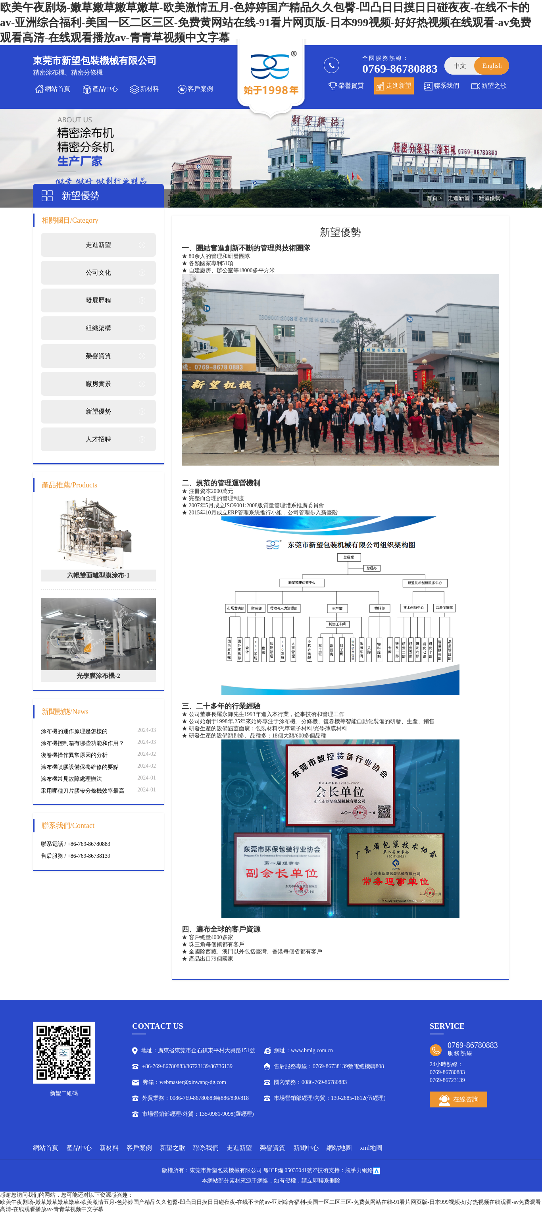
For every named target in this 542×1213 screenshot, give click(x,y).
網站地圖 (339, 1147)
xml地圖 (371, 1147)
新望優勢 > (492, 198)
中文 (460, 65)
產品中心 (105, 88)
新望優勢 (98, 411)
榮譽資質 (351, 85)
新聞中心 (306, 1147)
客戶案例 (200, 88)
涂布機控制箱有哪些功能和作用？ (82, 743)
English (492, 65)
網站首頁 (57, 88)
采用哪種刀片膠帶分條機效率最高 (82, 791)
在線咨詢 (459, 1100)
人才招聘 (98, 439)
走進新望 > (461, 198)
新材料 (149, 88)
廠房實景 (98, 383)
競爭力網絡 (359, 1170)
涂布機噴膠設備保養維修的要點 (80, 767)
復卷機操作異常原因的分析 (74, 755)
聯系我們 (446, 85)
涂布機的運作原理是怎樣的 (74, 731)
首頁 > (434, 198)
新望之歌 (494, 85)
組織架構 (98, 328)
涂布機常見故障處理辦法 (71, 779)
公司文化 (98, 272)
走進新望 (398, 85)
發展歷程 (98, 300)
